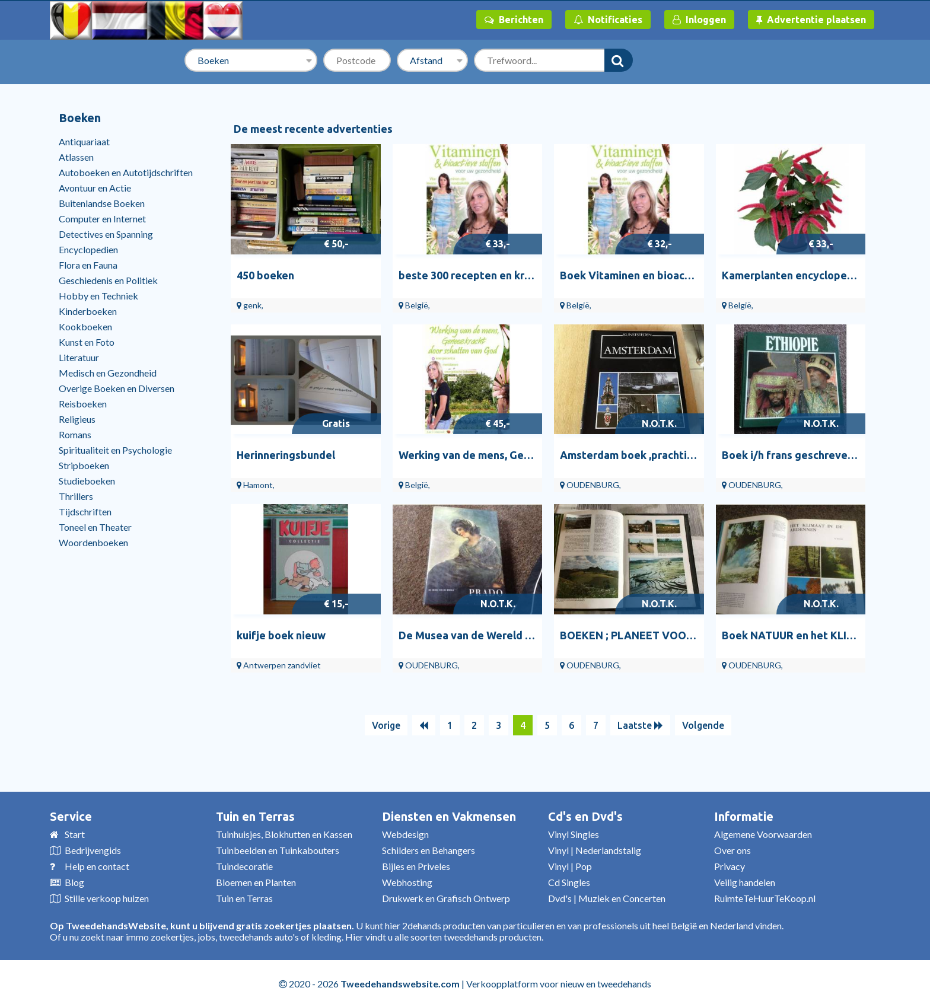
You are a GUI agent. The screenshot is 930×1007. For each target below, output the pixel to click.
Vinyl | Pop (570, 866)
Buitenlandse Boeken (102, 203)
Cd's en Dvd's (585, 816)
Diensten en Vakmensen (449, 816)
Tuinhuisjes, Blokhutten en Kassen (284, 834)
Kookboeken (85, 326)
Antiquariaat (84, 141)
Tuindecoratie (244, 866)
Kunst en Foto (86, 342)
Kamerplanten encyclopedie (792, 275)
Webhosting (407, 882)
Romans (75, 434)
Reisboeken (83, 403)
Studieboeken (87, 480)
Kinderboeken (88, 311)
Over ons (732, 850)
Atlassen (76, 156)
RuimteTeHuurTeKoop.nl (765, 898)
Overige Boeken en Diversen (116, 388)
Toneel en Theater (95, 527)
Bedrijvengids (93, 850)
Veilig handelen (744, 882)
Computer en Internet (102, 218)
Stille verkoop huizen (107, 898)
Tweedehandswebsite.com (400, 983)
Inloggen (699, 19)
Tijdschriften (85, 511)
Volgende (703, 725)
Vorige (386, 725)
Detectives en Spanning (106, 234)
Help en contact (97, 866)
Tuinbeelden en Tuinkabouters (277, 850)
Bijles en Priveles (416, 866)
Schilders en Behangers (428, 850)
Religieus (77, 419)
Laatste (640, 725)
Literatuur (79, 357)
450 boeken (265, 275)
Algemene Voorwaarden (763, 834)
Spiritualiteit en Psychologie (115, 449)
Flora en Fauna (88, 264)
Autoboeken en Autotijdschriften (126, 172)
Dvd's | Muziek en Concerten (606, 898)
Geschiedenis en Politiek (108, 280)
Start (75, 834)
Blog (74, 882)
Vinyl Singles (573, 834)
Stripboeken (84, 465)
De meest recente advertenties (313, 129)
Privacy (729, 866)
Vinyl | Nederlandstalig (594, 850)
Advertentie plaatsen (811, 19)
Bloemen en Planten (256, 882)
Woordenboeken (93, 542)
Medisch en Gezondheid (108, 372)
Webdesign (405, 834)
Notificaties (608, 19)
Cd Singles (569, 882)
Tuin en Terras (255, 816)
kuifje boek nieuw (281, 635)
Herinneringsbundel (286, 455)
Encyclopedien (88, 249)
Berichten (514, 19)
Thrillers (76, 496)
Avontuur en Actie (95, 187)
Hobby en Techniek (98, 295)
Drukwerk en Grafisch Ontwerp (446, 898)
